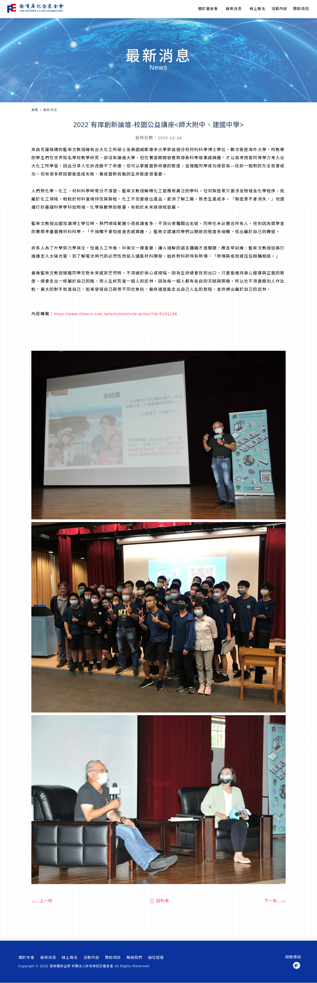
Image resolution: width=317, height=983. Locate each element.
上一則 (42, 901)
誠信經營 (156, 958)
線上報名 (258, 9)
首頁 (34, 110)
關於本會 (27, 958)
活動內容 (91, 958)
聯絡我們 (134, 958)
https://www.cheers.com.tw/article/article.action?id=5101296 (117, 314)
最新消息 (234, 9)
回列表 (158, 901)
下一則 (274, 901)
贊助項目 (301, 9)
